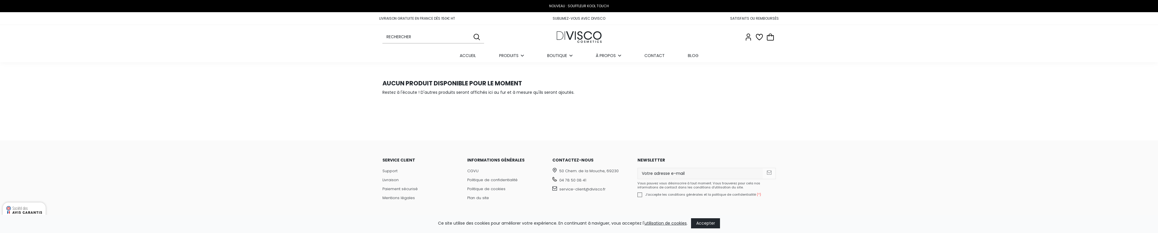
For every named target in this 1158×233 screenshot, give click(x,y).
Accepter (705, 223)
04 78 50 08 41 (572, 180)
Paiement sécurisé (400, 189)
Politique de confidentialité (492, 180)
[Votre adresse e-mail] (700, 173)
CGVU (473, 171)
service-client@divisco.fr (582, 189)
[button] (609, 55)
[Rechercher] (477, 37)
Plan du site (478, 198)
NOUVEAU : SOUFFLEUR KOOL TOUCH (579, 5)
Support (389, 171)
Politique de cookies (486, 189)
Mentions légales (398, 198)
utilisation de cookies (665, 223)
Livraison (390, 180)
